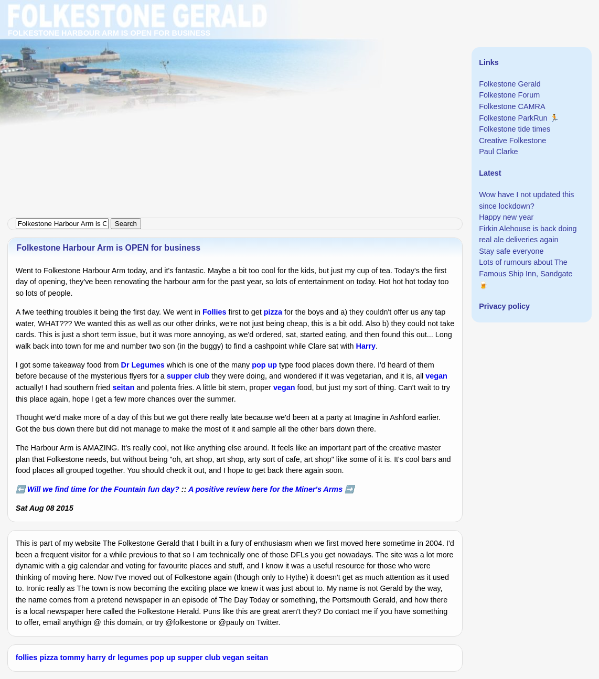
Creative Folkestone (512, 140)
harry (96, 657)
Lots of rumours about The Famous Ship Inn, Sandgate (525, 268)
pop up (264, 365)
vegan (436, 376)
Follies (214, 312)
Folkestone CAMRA (512, 106)
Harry (366, 346)
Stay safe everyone (511, 251)
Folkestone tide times (514, 129)
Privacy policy (504, 306)
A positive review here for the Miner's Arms (265, 489)
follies (27, 657)
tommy (72, 657)
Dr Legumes (143, 365)
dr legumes (128, 657)
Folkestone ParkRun (513, 118)
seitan (124, 387)
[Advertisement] (299, 73)
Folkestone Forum (509, 95)
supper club (188, 376)
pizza (273, 312)
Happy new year (506, 217)
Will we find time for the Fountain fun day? (103, 489)
